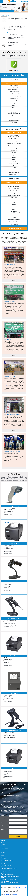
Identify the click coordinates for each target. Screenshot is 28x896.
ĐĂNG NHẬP (24, 1)
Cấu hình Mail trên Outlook (6, 865)
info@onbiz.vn (6, 894)
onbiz (5, 385)
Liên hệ (2, 845)
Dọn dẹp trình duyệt (4, 873)
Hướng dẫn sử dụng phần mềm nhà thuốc (9, 868)
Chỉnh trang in (3, 871)
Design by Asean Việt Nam (21, 887)
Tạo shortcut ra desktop (5, 869)
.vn (6, 385)
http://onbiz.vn (15, 894)
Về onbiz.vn (3, 842)
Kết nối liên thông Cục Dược (6, 866)
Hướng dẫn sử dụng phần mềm (7, 874)
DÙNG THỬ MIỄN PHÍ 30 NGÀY (14, 228)
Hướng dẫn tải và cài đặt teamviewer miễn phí (10, 876)
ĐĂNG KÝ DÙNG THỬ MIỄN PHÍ (7, 11)
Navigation (1, 1)
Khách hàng (3, 844)
